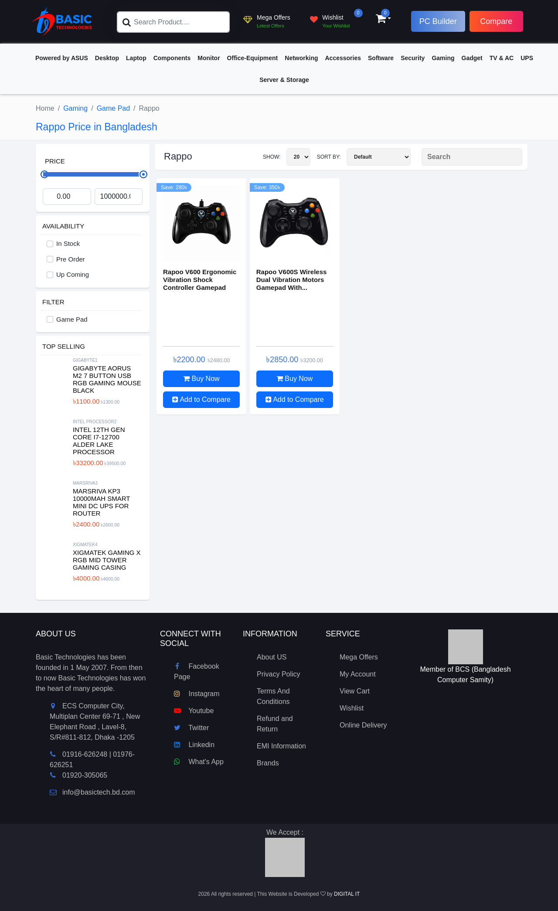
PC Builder (438, 21)
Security (413, 57)
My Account (358, 674)
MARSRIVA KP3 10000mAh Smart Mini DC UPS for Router (101, 502)
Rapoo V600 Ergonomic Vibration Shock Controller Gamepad (199, 279)
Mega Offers (359, 657)
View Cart (355, 691)
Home (45, 108)
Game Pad (113, 108)
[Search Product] (472, 157)
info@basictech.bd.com (92, 792)
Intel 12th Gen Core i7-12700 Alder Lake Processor (99, 441)
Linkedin (194, 744)
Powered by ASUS (61, 57)
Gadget (472, 57)
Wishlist (352, 708)
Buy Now (201, 378)
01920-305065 (84, 775)
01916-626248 (84, 754)
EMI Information (281, 746)
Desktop (107, 57)
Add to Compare (201, 399)
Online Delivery (363, 725)
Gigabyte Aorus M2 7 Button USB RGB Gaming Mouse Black (107, 379)
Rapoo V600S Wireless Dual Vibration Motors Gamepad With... (291, 279)
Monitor (208, 57)
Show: (286, 157)
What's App (199, 761)
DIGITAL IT (347, 894)
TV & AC (502, 57)
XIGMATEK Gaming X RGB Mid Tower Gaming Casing (107, 560)
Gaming (443, 57)
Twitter (191, 727)
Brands (268, 763)
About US (271, 657)
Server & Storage (284, 79)
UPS (527, 57)
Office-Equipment (252, 57)
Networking (301, 57)
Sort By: (364, 157)
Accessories (343, 57)
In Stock (68, 243)
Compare (496, 21)
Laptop (136, 57)
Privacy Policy (278, 674)
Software (381, 57)
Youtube (194, 710)
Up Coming (72, 274)
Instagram (197, 693)
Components (172, 57)
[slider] (143, 174)
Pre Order (70, 259)
